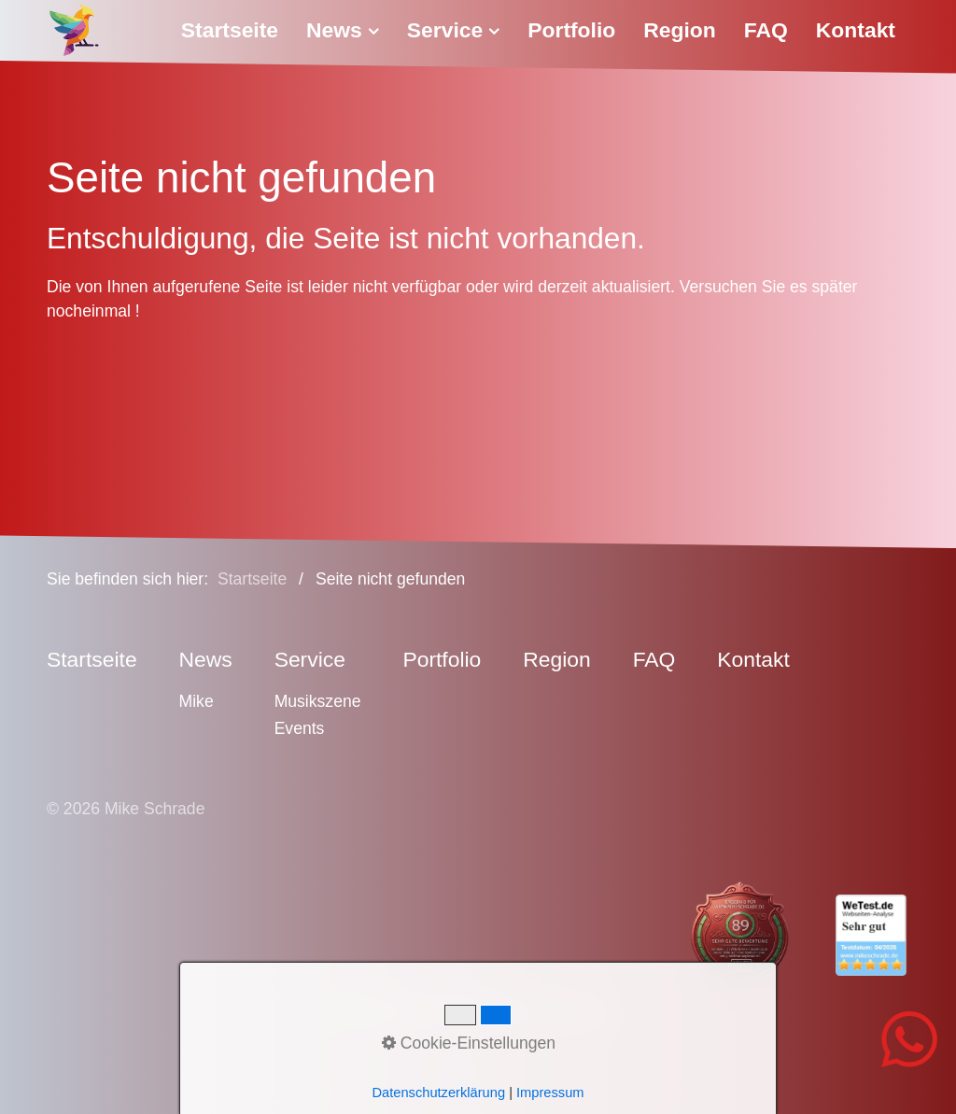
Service (453, 30)
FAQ (766, 30)
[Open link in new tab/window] (723, 935)
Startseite (229, 30)
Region (679, 30)
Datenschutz (488, 1011)
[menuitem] (236, 30)
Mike (196, 701)
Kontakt (855, 30)
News (342, 30)
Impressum (388, 1011)
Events (299, 728)
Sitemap (578, 1011)
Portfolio (571, 30)
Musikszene (317, 701)
